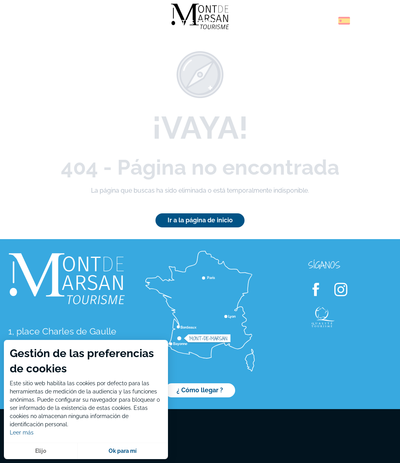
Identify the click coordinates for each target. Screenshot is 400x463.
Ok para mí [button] (123, 451)
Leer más (22, 432)
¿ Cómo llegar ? (200, 390)
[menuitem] (39, 23)
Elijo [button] (40, 451)
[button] (327, 21)
